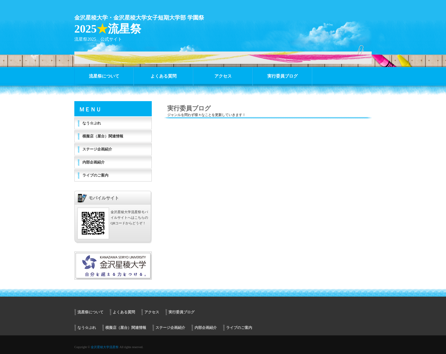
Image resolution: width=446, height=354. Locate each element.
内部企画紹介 (93, 162)
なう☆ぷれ (91, 123)
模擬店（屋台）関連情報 (102, 136)
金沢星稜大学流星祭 (105, 347)
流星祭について (104, 76)
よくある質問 (164, 76)
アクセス (223, 76)
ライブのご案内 (95, 175)
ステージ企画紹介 (97, 149)
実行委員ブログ (282, 76)
